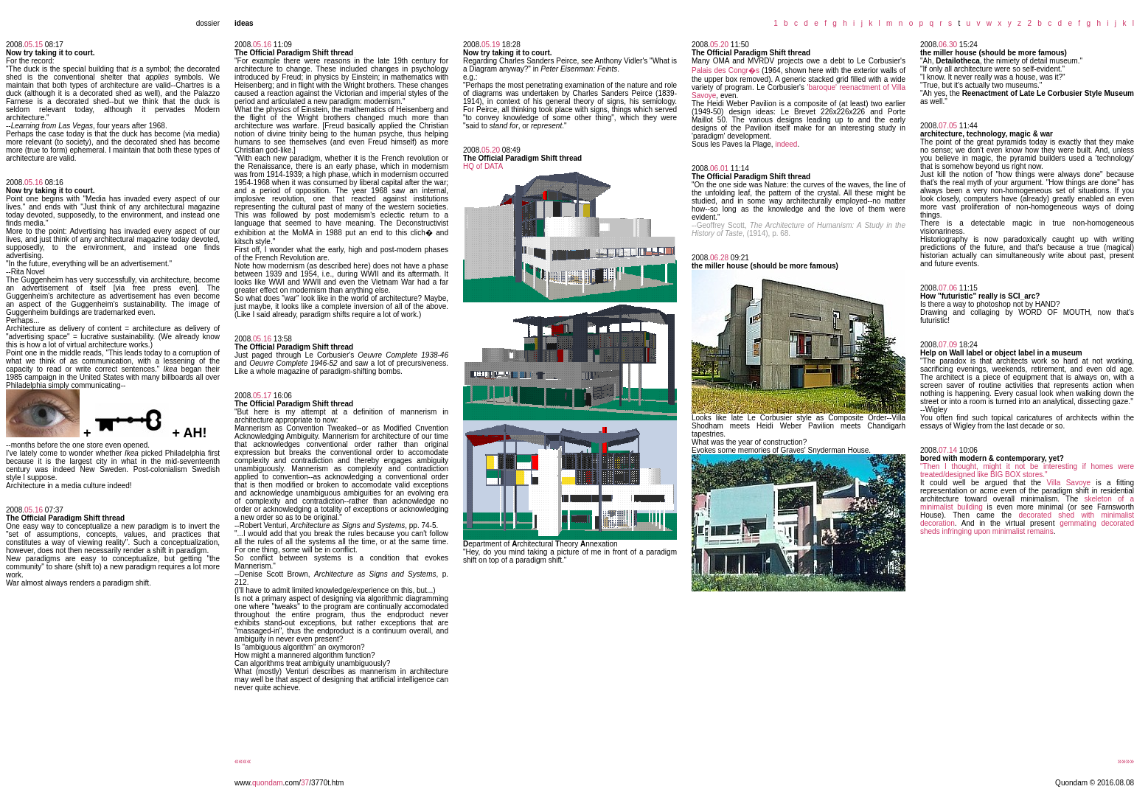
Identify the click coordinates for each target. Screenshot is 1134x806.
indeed (786, 144)
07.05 (948, 126)
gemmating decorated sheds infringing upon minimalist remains (1027, 527)
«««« (242, 761)
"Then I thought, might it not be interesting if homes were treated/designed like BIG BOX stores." (1027, 470)
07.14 (948, 450)
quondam (267, 783)
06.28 (719, 258)
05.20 (490, 150)
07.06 (948, 288)
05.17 (262, 396)
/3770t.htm (326, 783)
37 (305, 783)
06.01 (719, 168)
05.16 (33, 182)
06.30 (948, 45)
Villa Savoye (1069, 483)
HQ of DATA (483, 166)
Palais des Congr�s (725, 70)
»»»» (1126, 761)
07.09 (948, 345)
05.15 (33, 45)
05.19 (490, 45)
